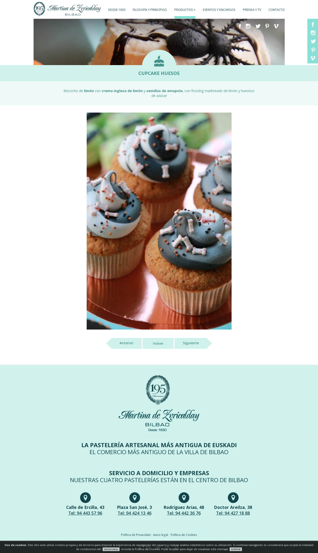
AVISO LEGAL (111, 549)
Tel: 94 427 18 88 (233, 513)
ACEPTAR (235, 549)
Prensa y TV (252, 10)
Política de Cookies (184, 535)
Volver (158, 343)
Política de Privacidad (135, 535)
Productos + (184, 10)
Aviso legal (160, 535)
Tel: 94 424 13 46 (134, 513)
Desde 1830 (116, 10)
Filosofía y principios (150, 10)
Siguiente (195, 343)
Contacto (277, 10)
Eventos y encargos (219, 10)
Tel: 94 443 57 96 (85, 513)
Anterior (123, 343)
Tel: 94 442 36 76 (184, 513)
